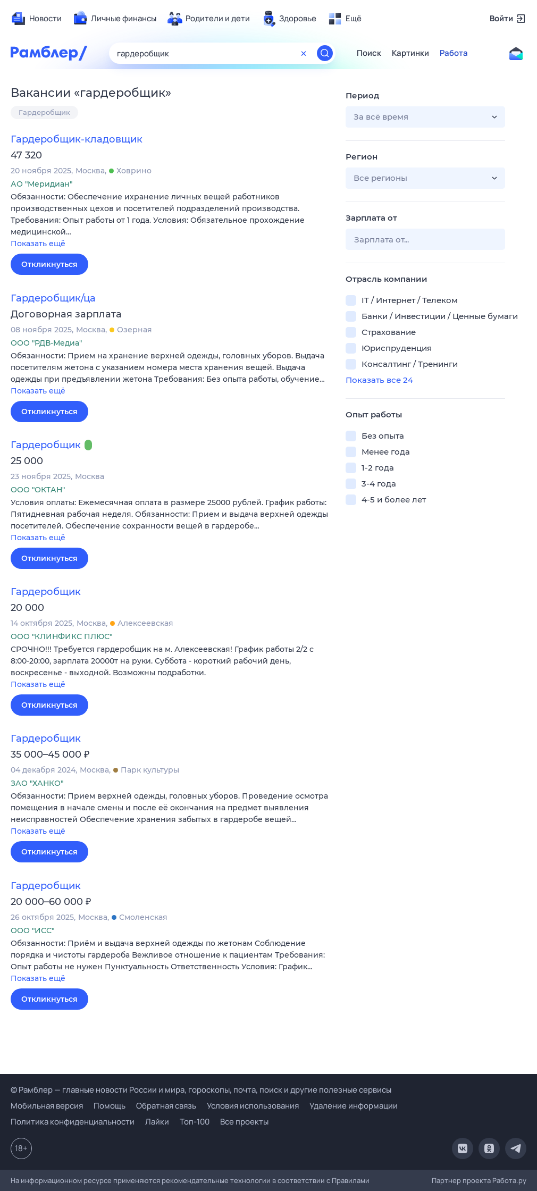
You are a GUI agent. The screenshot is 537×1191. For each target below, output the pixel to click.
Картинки (410, 53)
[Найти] (324, 53)
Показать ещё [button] (38, 243)
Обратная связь (166, 1105)
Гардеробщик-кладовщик (76, 139)
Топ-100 (194, 1121)
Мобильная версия (47, 1105)
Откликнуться (49, 264)
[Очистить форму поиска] (303, 53)
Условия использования (253, 1105)
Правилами (351, 1180)
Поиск (369, 53)
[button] (170, 221)
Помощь (109, 1105)
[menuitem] (36, 19)
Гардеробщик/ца (53, 298)
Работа (454, 53)
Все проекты (244, 1121)
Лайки (157, 1121)
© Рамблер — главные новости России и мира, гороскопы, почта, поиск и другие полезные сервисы (201, 1089)
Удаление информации (353, 1105)
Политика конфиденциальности (73, 1121)
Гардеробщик (44, 112)
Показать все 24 (379, 380)
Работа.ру (509, 1180)
